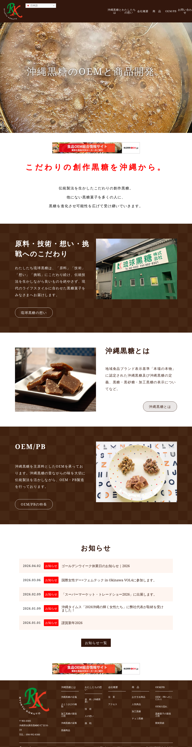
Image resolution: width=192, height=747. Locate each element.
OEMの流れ (161, 706)
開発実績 (159, 723)
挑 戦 (88, 723)
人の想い (89, 716)
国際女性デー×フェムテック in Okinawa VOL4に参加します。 (109, 580)
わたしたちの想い (129, 11)
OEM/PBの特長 (34, 504)
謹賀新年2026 (72, 622)
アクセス (112, 704)
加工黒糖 (136, 711)
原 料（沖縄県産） (92, 700)
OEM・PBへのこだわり (163, 698)
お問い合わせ (185, 11)
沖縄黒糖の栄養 (69, 723)
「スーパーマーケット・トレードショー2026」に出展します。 (109, 594)
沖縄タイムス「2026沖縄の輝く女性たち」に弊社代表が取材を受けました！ (113, 608)
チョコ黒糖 (137, 718)
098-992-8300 (33, 734)
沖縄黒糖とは (115, 11)
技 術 (88, 709)
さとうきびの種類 (69, 705)
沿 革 (111, 697)
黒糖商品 (65, 730)
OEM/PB (171, 11)
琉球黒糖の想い (34, 312)
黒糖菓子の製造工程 (163, 715)
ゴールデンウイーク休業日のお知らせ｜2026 (96, 566)
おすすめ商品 (138, 697)
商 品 (157, 11)
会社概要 (142, 11)
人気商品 (136, 704)
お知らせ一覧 (96, 642)
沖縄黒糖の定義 (69, 697)
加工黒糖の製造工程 (69, 715)
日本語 (32, 5)
